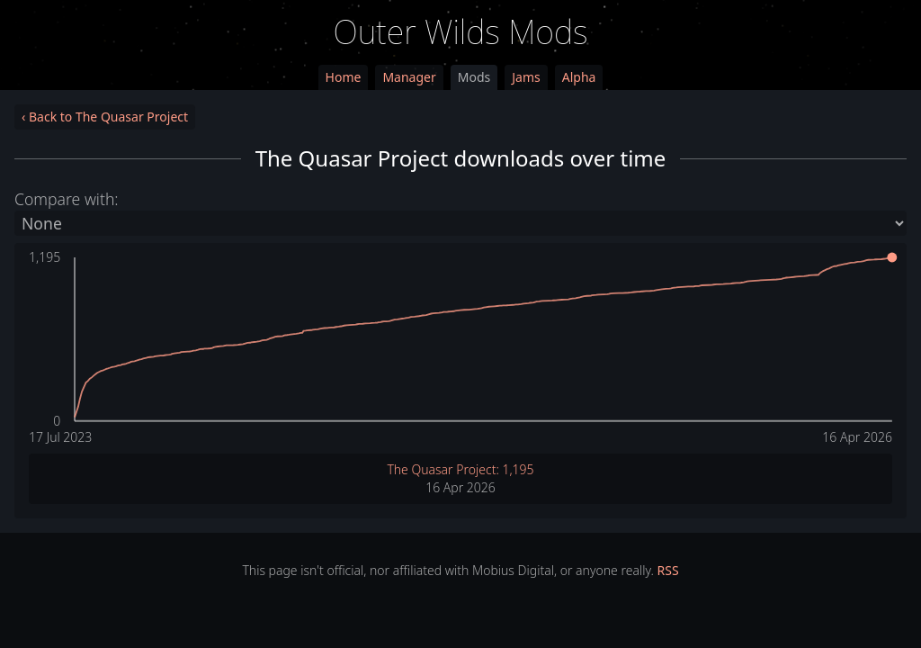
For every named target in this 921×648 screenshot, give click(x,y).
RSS (668, 570)
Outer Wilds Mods (461, 32)
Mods (474, 77)
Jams (526, 77)
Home (344, 77)
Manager (408, 77)
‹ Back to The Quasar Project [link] (105, 116)
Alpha (579, 77)
